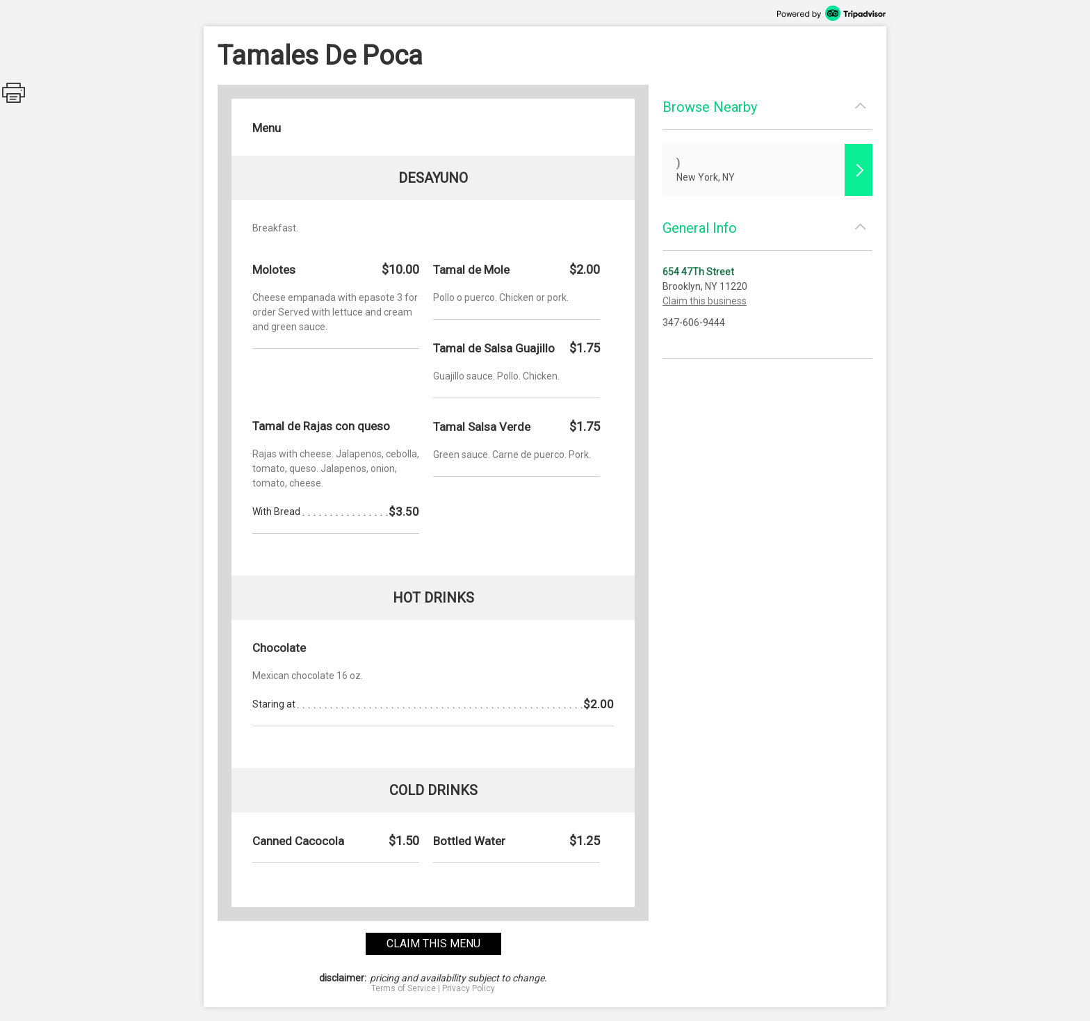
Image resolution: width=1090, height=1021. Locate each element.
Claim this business (704, 301)
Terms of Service (403, 988)
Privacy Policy (468, 988)
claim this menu (433, 943)
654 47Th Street (698, 271)
